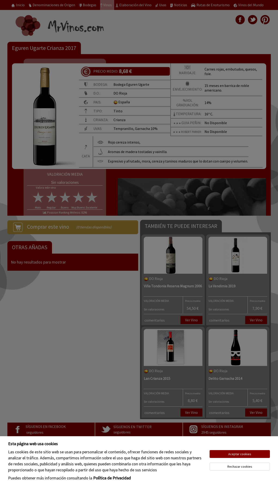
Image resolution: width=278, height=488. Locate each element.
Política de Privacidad (112, 478)
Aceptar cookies (239, 454)
